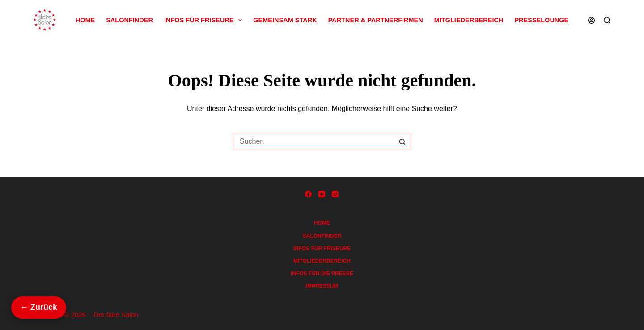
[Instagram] (335, 194)
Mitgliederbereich (469, 20)
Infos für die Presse (322, 273)
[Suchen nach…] (313, 141)
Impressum (322, 286)
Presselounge (541, 20)
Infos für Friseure (205, 20)
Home (85, 20)
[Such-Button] (402, 141)
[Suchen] (607, 20)
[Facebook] (308, 194)
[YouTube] (321, 194)
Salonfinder (129, 20)
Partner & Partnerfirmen (375, 20)
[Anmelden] (591, 20)
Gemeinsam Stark (285, 20)
